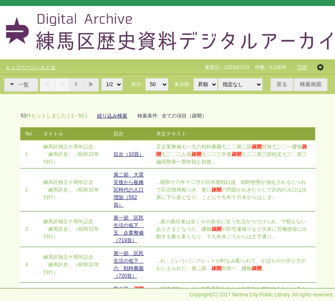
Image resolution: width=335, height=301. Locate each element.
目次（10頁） (128, 154)
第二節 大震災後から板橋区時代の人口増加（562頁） (128, 190)
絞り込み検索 (112, 116)
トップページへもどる (30, 67)
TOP (302, 67)
